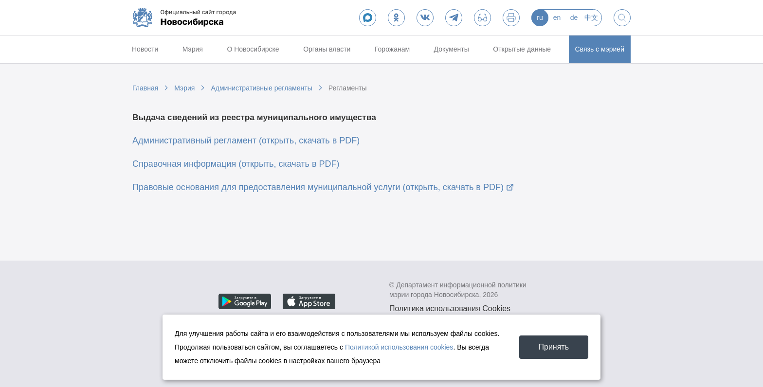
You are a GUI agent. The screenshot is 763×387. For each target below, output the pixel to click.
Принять (554, 347)
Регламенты (347, 88)
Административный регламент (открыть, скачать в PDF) (246, 140)
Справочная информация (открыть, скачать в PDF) (236, 164)
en (557, 17)
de (574, 17)
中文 (591, 17)
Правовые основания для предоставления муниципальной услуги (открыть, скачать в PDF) (318, 187)
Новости (145, 49)
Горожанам (392, 49)
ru (540, 17)
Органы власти (326, 49)
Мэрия (192, 49)
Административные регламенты (261, 88)
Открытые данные (522, 49)
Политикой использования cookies (399, 347)
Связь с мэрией (599, 49)
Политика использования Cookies (449, 308)
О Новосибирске (253, 49)
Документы (451, 49)
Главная (145, 88)
